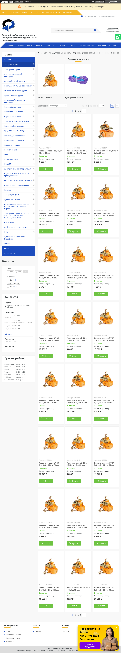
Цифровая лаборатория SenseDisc (14, 237)
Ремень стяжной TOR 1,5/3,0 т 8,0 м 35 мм (104, 401)
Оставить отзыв (112, 31)
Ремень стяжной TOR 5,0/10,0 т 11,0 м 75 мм (77, 276)
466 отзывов (99, 2)
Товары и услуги (25, 45)
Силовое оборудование (14, 126)
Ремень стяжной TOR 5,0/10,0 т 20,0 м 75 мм (104, 589)
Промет (38, 45)
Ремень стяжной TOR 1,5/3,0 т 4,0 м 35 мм (104, 276)
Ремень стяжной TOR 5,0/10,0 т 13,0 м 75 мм (104, 339)
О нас (73, 45)
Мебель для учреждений (14, 135)
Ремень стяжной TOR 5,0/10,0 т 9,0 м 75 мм (77, 152)
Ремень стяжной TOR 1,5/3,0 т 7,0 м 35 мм (77, 464)
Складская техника (12, 145)
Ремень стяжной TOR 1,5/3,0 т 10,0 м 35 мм (49, 526)
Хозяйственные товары (14, 112)
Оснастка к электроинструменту (18, 180)
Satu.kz (71, 648)
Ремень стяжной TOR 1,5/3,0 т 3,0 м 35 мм (49, 276)
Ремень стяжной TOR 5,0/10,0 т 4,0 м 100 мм (49, 589)
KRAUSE (7, 164)
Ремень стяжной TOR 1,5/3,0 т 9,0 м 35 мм (104, 526)
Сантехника (9, 222)
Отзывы (38, 631)
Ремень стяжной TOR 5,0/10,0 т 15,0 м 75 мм (77, 401)
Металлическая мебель (14, 140)
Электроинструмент (12, 69)
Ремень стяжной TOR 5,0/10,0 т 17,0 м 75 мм (104, 464)
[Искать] (95, 30)
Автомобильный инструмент (16, 81)
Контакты (10, 641)
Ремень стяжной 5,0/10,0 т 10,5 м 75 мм (78, 589)
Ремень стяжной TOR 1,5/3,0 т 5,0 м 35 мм (77, 339)
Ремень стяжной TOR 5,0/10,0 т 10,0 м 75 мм (49, 214)
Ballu (6, 232)
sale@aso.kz (9, 334)
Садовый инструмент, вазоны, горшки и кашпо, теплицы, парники (17, 206)
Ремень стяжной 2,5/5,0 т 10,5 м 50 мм (50, 152)
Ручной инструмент (12, 199)
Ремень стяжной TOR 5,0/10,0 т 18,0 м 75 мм (77, 526)
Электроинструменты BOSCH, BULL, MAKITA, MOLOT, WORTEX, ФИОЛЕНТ (16, 215)
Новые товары (10, 150)
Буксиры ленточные (74, 97)
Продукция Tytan (11, 159)
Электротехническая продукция (17, 169)
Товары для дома (11, 195)
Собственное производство (16, 227)
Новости (64, 45)
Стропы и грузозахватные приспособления (91, 53)
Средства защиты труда (14, 131)
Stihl (6, 154)
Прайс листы (9, 253)
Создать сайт (18, 2)
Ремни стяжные (45, 97)
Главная (10, 45)
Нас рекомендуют (87, 45)
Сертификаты (104, 45)
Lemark (7, 243)
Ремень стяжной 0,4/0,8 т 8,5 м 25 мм (106, 152)
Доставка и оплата (13, 635)
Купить (47, 169)
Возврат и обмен (13, 638)
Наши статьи (51, 45)
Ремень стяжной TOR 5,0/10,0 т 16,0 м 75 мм (49, 464)
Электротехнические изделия (16, 121)
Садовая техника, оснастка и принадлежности (16, 174)
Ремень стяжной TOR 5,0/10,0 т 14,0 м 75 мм (49, 339)
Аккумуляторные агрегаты (60, 53)
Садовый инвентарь (12, 107)
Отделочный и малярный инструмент (14, 101)
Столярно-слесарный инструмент (13, 75)
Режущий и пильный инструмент (18, 86)
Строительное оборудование (16, 185)
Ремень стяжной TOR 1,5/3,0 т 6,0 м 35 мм (49, 401)
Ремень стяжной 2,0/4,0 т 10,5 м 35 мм (78, 214)
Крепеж (7, 190)
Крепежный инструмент (14, 95)
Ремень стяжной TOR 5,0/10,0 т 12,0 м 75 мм (104, 214)
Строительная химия (13, 116)
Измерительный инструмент (16, 90)
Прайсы (66, 631)
